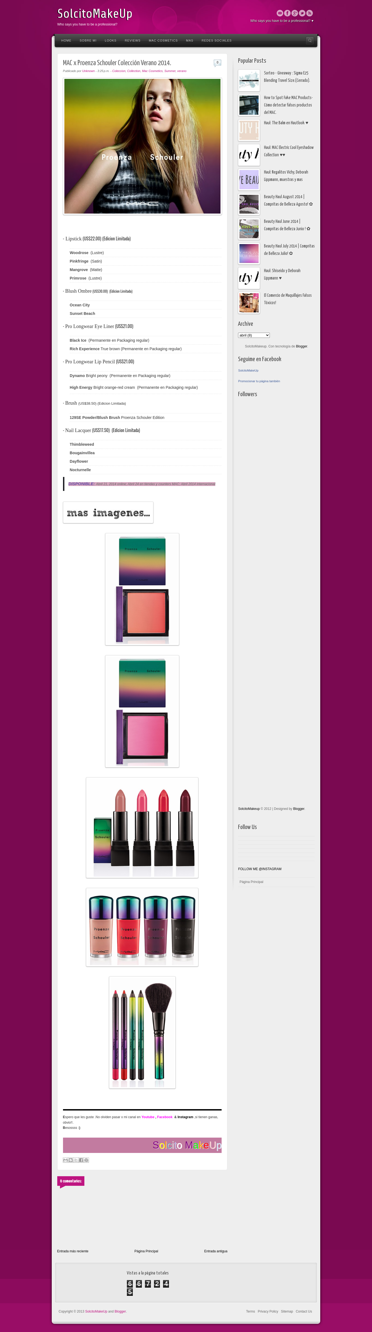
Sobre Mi (88, 40)
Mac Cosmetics (163, 40)
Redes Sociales (217, 40)
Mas (189, 40)
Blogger (301, 346)
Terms (250, 1311)
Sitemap (287, 1311)
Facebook (287, 13)
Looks (111, 40)
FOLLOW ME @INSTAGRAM (259, 869)
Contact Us (304, 1311)
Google (294, 13)
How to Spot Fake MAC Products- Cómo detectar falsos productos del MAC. (288, 105)
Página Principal (146, 1251)
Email (280, 13)
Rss (309, 13)
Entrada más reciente (72, 1251)
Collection (133, 71)
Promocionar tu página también (259, 381)
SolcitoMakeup (249, 809)
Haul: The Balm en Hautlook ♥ (286, 123)
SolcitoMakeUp (95, 13)
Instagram (185, 1117)
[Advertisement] (260, 547)
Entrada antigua (215, 1251)
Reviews (133, 40)
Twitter (302, 13)
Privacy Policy (268, 1311)
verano (182, 71)
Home (66, 40)
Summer (170, 71)
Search (310, 40)
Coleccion (118, 71)
